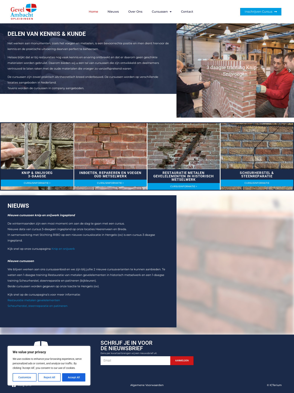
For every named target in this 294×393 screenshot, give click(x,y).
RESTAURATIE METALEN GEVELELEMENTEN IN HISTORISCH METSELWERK (183, 176)
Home (93, 11)
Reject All (49, 377)
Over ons (135, 11)
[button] (180, 70)
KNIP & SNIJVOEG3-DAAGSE (37, 174)
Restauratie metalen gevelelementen (34, 300)
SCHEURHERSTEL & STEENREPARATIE (257, 174)
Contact (187, 11)
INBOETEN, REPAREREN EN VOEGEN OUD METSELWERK (110, 174)
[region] (49, 365)
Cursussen (162, 11)
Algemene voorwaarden (147, 385)
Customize (24, 377)
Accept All (74, 377)
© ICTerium (274, 385)
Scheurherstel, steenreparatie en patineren (37, 306)
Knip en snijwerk (63, 249)
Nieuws (113, 11)
